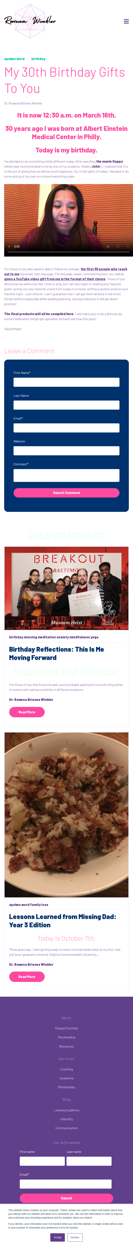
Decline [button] (75, 1237)
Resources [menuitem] (66, 1046)
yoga (95, 637)
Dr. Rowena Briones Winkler (23, 103)
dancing (30, 637)
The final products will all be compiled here (39, 314)
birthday (38, 59)
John (95, 166)
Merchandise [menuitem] (66, 1037)
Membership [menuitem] (66, 1087)
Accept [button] (58, 1237)
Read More (26, 712)
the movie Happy (109, 161)
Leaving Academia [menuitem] (66, 1110)
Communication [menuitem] (66, 1128)
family (35, 905)
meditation (47, 637)
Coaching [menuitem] (66, 1069)
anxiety (63, 637)
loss (44, 905)
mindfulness (79, 637)
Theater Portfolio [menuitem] (66, 1028)
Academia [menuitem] (66, 1078)
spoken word (14, 59)
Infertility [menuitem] (66, 1119)
